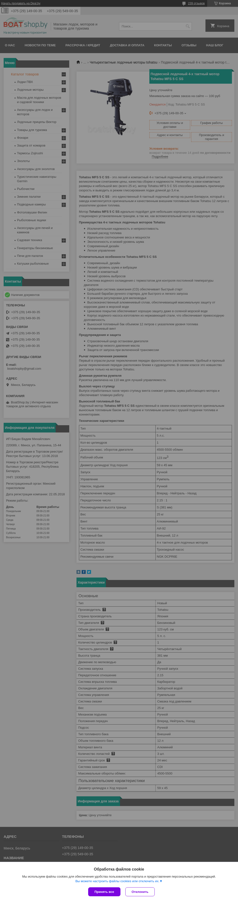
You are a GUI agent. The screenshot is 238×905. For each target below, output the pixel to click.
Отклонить (140, 892)
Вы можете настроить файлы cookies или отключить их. (117, 881)
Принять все (104, 892)
